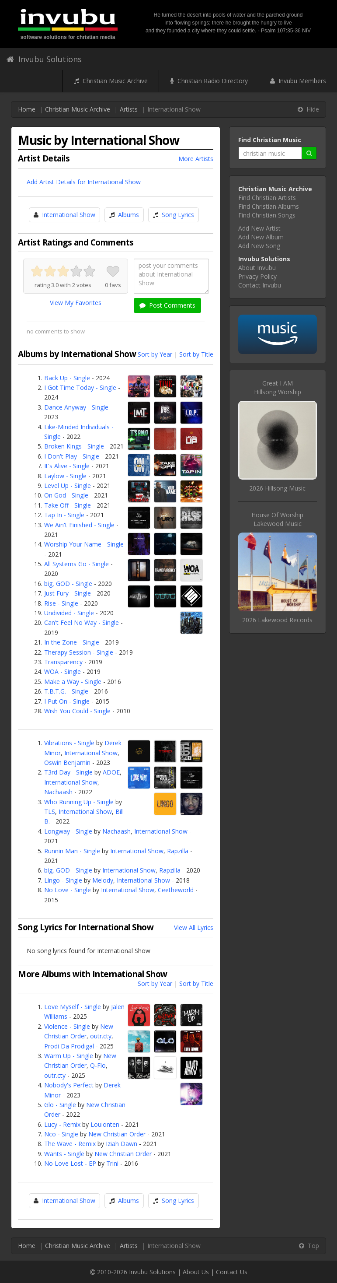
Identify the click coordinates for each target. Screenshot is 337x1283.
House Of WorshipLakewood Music (277, 519)
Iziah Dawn (121, 1143)
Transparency (63, 662)
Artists (129, 109)
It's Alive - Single (67, 466)
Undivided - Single (69, 613)
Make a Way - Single (72, 681)
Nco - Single (61, 1134)
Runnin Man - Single (72, 851)
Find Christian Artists (267, 197)
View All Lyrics (193, 927)
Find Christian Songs (266, 215)
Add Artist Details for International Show (84, 182)
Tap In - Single (64, 515)
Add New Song (259, 246)
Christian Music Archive (111, 81)
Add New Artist (259, 228)
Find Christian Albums (268, 206)
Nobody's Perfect (69, 1085)
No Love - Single (67, 890)
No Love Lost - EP (70, 1163)
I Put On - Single (67, 701)
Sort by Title (196, 354)
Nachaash (58, 792)
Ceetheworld (176, 890)
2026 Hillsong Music (277, 488)
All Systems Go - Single (76, 564)
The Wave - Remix (70, 1143)
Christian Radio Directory (209, 81)
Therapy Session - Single (78, 652)
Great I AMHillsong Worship (277, 387)
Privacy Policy (257, 276)
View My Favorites (75, 302)
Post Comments (167, 305)
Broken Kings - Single (74, 446)
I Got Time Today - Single (80, 387)
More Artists (195, 158)
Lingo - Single (63, 880)
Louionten (104, 1124)
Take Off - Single (67, 505)
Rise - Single (61, 603)
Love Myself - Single (72, 1007)
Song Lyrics (178, 214)
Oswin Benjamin (67, 762)
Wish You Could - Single (77, 711)
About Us (196, 1272)
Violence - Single (67, 1026)
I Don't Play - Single (71, 456)
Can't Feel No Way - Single (81, 622)
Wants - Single (64, 1154)
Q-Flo (98, 1065)
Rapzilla (177, 851)
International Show (68, 214)
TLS (49, 811)
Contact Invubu (259, 285)
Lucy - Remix (62, 1124)
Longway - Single (68, 831)
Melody (102, 880)
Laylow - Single (65, 476)
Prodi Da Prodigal (69, 1046)
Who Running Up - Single (79, 802)
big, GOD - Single (68, 583)
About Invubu (257, 267)
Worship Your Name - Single (84, 544)
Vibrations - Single (69, 743)
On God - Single (66, 495)
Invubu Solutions (44, 59)
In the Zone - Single (71, 642)
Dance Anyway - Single (76, 407)
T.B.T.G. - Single (66, 691)
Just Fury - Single (67, 593)
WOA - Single (62, 671)
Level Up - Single (67, 485)
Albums (128, 214)
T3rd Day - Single (68, 772)
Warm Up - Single (68, 1056)
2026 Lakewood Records (277, 620)
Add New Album (261, 237)
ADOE (111, 772)
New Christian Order (117, 1134)
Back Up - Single (67, 378)
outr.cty (100, 1036)
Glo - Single (60, 1105)
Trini (112, 1163)
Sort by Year (155, 354)
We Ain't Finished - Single (79, 525)
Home (26, 109)
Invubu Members (298, 81)
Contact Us (231, 1272)
